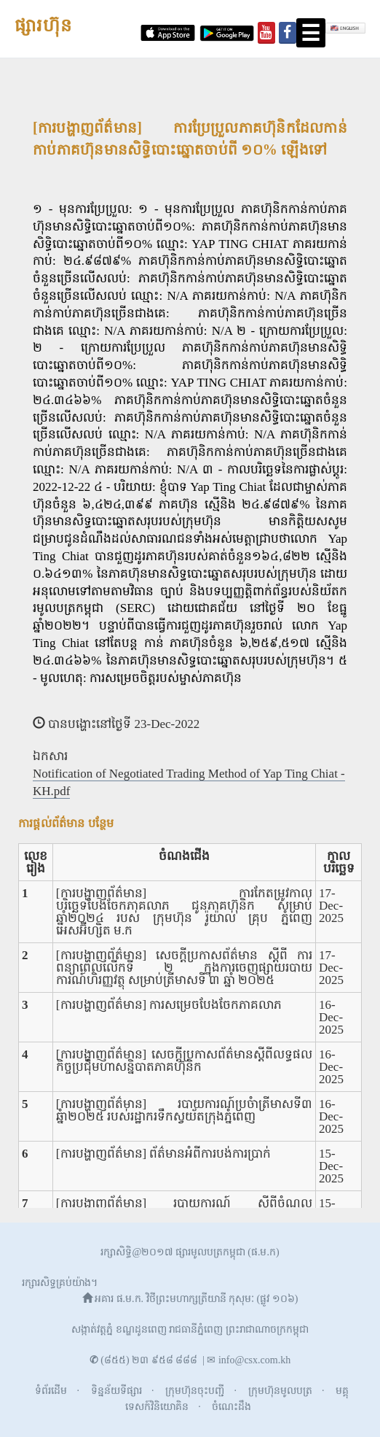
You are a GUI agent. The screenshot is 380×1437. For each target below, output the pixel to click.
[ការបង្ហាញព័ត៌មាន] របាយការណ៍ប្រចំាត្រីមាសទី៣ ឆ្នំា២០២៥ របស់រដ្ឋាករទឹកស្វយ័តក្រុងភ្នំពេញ (184, 1110)
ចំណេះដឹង (231, 1406)
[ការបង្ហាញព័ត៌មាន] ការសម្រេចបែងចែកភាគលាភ (169, 1005)
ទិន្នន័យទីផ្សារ (116, 1390)
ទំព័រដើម (51, 1390)
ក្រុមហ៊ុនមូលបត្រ (280, 1390)
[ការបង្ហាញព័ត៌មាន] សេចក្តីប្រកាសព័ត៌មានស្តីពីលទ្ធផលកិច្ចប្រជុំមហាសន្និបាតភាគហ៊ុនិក (184, 1060)
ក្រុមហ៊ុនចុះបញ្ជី (194, 1390)
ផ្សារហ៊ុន (43, 26)
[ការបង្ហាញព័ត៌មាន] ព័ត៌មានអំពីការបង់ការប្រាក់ (164, 1154)
